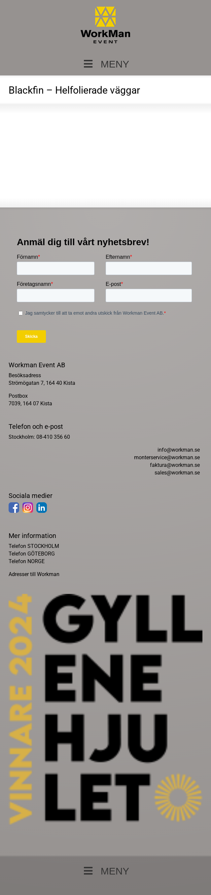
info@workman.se (179, 450)
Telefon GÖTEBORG (32, 554)
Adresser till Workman (34, 574)
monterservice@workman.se (167, 457)
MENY (105, 64)
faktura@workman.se (175, 465)
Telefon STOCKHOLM (34, 546)
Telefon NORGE (27, 561)
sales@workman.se (177, 473)
